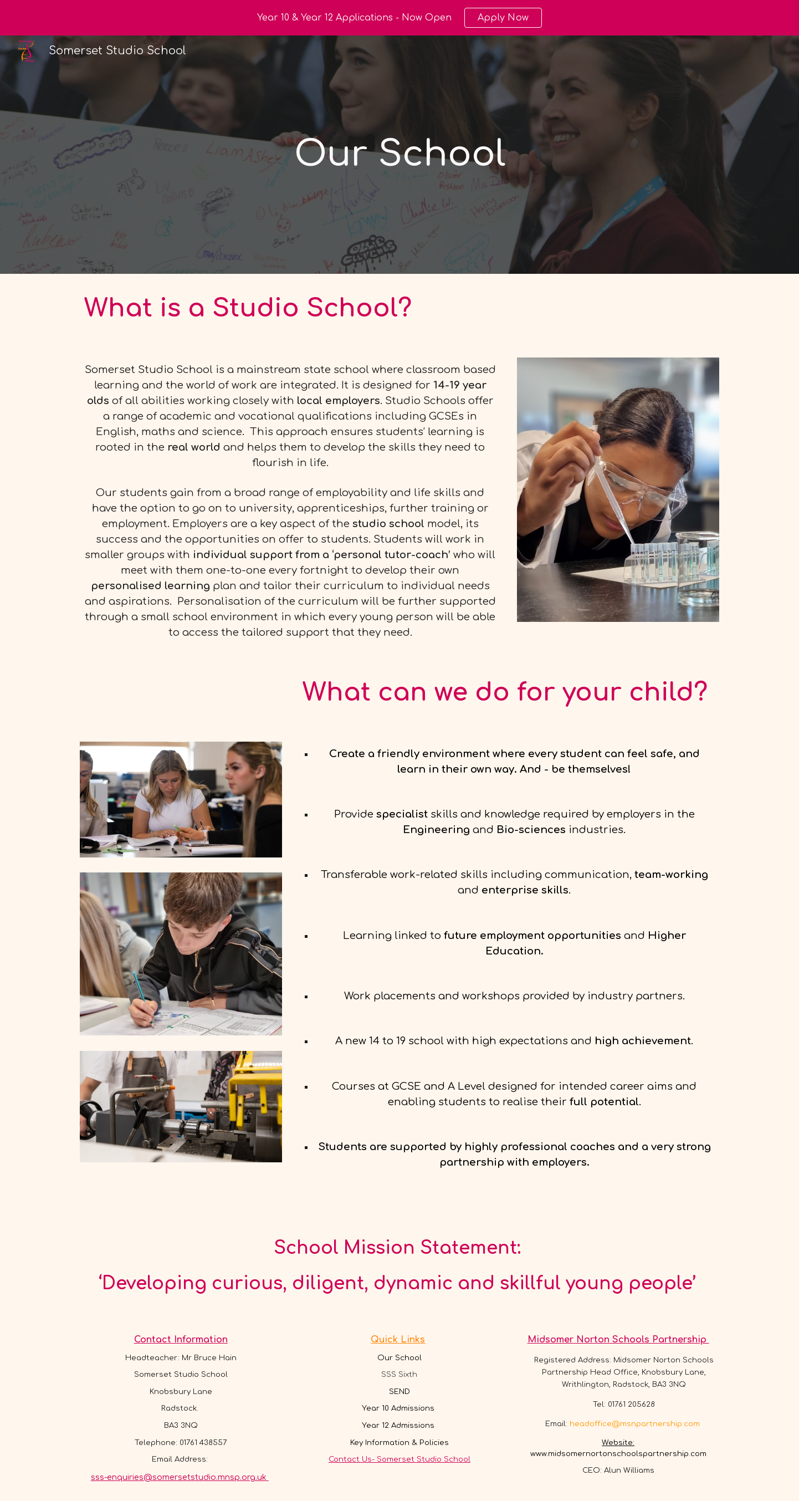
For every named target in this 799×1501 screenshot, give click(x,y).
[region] (399, 17)
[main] (399, 154)
